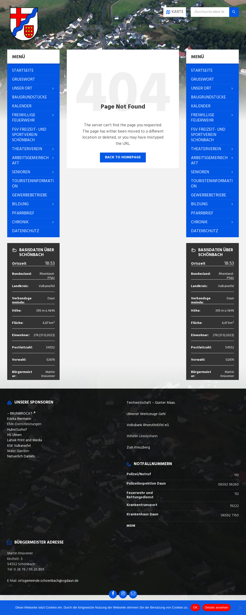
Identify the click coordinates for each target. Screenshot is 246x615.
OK (195, 607)
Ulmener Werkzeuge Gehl (146, 414)
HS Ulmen (14, 435)
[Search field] (215, 12)
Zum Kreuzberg (138, 447)
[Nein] (240, 607)
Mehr (131, 525)
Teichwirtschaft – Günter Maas (151, 403)
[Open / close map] (174, 12)
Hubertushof (17, 430)
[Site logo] (24, 40)
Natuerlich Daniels (21, 456)
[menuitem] (33, 70)
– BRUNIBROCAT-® (21, 413)
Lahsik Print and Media (24, 440)
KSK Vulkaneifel (19, 446)
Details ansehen (216, 607)
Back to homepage (123, 157)
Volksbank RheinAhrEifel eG (148, 425)
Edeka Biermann (19, 419)
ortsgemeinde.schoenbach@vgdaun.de (48, 581)
